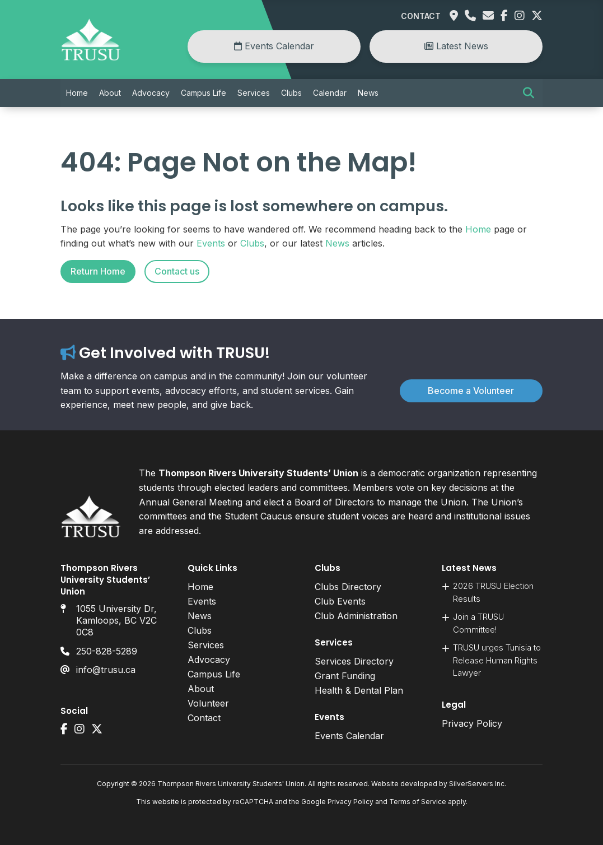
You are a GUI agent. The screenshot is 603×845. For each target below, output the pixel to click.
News (368, 92)
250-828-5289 (106, 651)
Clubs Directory (348, 586)
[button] (529, 93)
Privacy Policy (472, 723)
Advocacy (151, 92)
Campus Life (203, 92)
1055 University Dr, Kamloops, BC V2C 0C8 (116, 620)
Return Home (98, 271)
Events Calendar (274, 46)
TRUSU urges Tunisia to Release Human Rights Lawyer (497, 660)
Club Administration (356, 615)
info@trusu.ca (105, 669)
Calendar (330, 92)
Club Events (340, 601)
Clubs (291, 92)
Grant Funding (345, 675)
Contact (421, 16)
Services (253, 92)
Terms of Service (417, 801)
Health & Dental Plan (359, 690)
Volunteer (208, 703)
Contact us (177, 271)
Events (211, 243)
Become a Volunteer (471, 390)
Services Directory (354, 661)
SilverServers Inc (476, 783)
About (110, 92)
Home (77, 92)
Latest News (456, 46)
